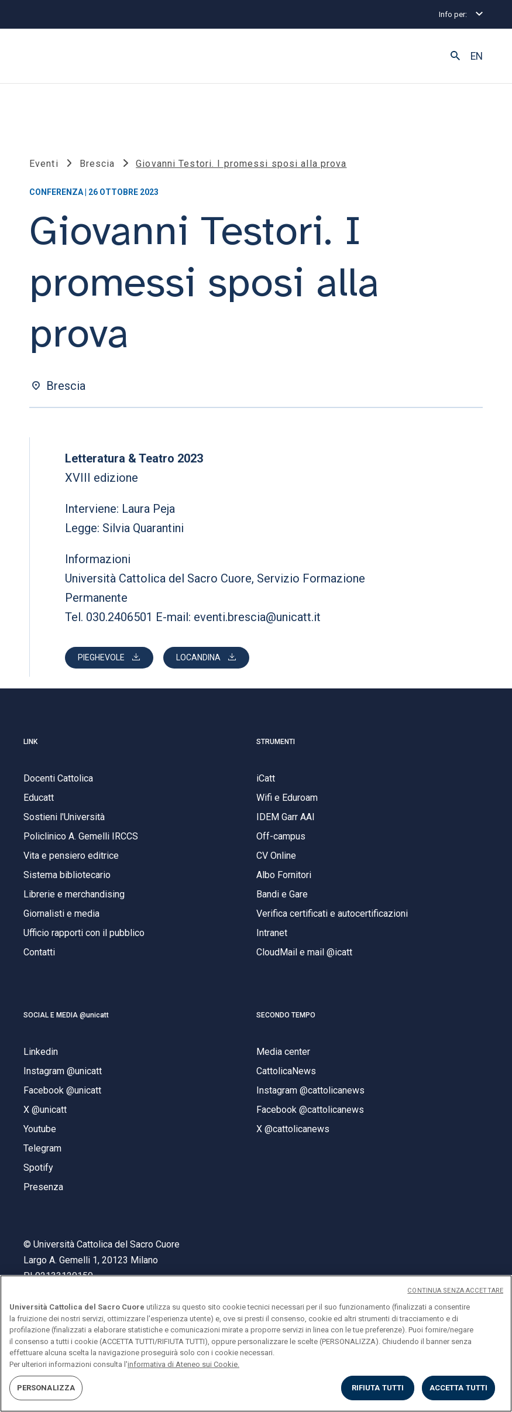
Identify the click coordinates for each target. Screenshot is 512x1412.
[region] (256, 1343)
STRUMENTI (275, 742)
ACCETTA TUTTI (458, 1387)
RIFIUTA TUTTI (378, 1387)
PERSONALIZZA (46, 1387)
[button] (455, 56)
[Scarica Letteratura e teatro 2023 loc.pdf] (206, 658)
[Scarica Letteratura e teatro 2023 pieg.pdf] (109, 658)
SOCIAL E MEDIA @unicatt (66, 1015)
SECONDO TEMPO (285, 1015)
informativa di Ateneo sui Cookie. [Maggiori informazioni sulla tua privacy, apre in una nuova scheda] (183, 1364)
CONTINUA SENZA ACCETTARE (455, 1290)
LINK (30, 742)
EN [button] (476, 56)
